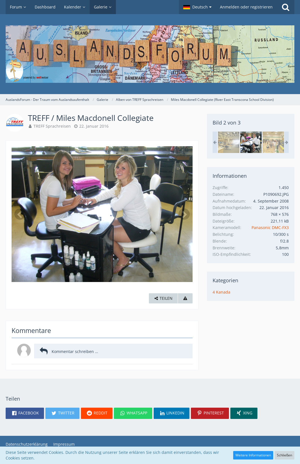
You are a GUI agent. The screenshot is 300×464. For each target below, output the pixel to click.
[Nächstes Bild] (184, 214)
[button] (197, 7)
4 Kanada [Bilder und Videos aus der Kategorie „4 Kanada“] (221, 292)
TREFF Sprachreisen (52, 126)
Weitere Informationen (253, 455)
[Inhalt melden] (185, 298)
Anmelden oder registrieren (246, 7)
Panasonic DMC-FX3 (270, 227)
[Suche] (285, 7)
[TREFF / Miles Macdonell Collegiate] (228, 142)
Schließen (284, 455)
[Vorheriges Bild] (20, 214)
